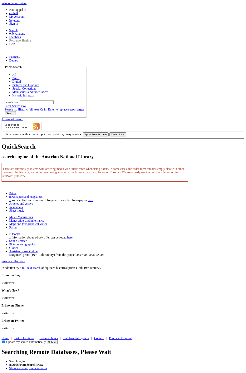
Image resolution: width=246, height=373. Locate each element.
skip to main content (14, 3)
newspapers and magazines (25, 196)
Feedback (15, 37)
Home (5, 338)
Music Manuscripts (21, 217)
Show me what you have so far (28, 368)
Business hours (49, 338)
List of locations (24, 338)
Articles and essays (21, 203)
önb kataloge (17, 33)
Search (13, 30)
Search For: (12, 102)
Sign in (13, 23)
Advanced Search (12, 119)
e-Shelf (13, 13)
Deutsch (14, 60)
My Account (17, 16)
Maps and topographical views (28, 224)
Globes (13, 247)
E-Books (14, 234)
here (90, 200)
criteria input (37, 134)
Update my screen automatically (26, 342)
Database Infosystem (76, 338)
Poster (13, 227)
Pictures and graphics (22, 244)
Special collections (13, 261)
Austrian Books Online (23, 251)
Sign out (14, 20)
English (14, 57)
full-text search (31, 267)
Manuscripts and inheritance (26, 220)
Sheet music (16, 210)
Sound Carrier (18, 241)
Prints (12, 193)
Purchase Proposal (120, 338)
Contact (99, 338)
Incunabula (16, 207)
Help (12, 44)
